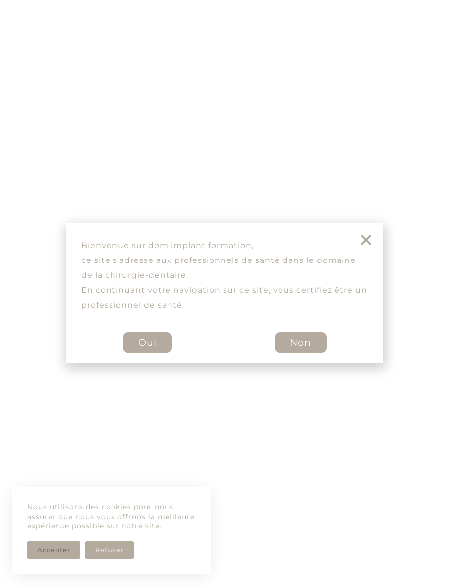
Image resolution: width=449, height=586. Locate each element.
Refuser (109, 550)
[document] (224, 293)
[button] (366, 240)
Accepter (53, 550)
